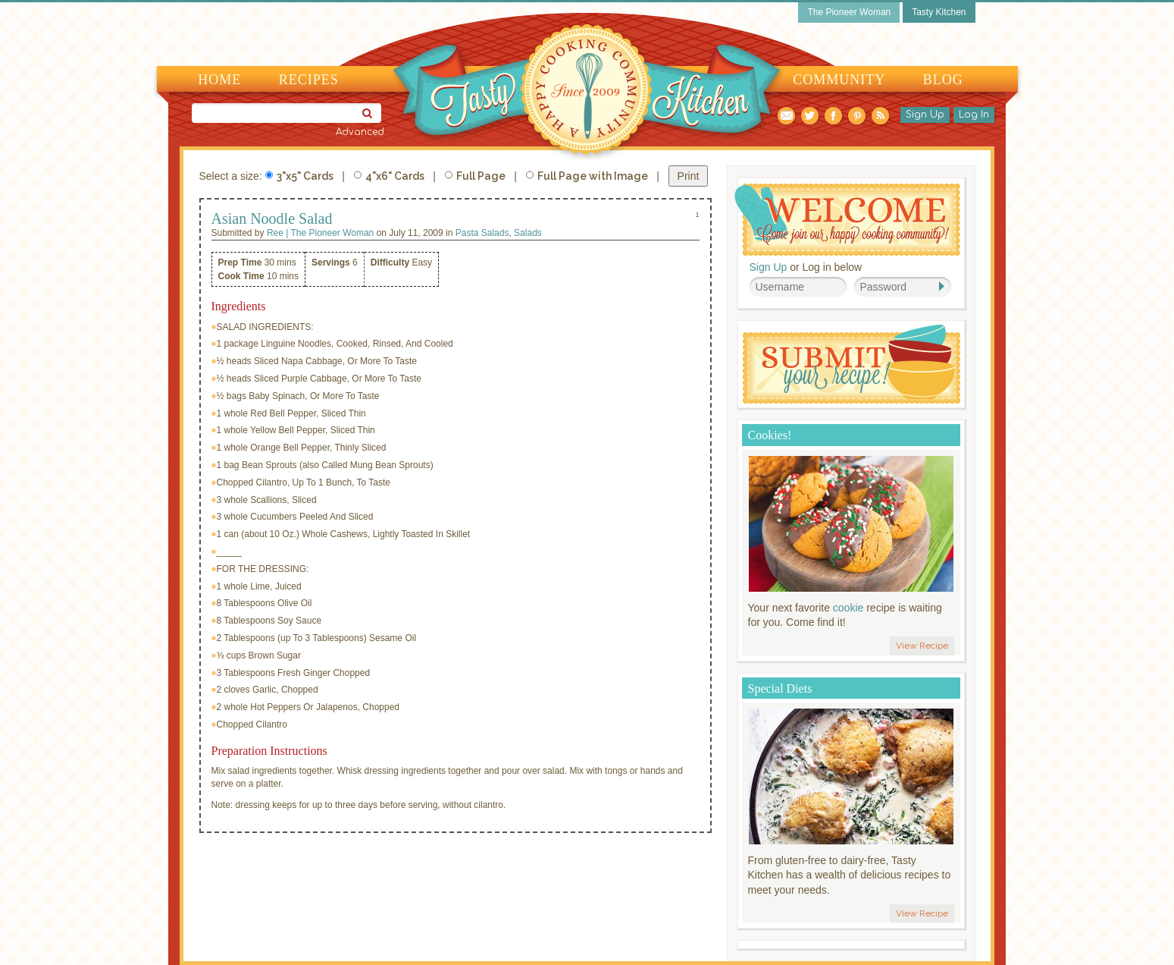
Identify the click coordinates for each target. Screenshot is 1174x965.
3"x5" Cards (299, 176)
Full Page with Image (587, 176)
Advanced (360, 132)
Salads (528, 233)
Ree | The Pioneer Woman (320, 233)
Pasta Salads (482, 233)
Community (839, 79)
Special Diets (780, 688)
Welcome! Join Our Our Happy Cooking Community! (847, 220)
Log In (974, 114)
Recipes (309, 79)
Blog (943, 79)
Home (219, 79)
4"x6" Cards (389, 176)
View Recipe (922, 645)
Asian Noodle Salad (272, 218)
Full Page (475, 176)
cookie (848, 608)
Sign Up (925, 114)
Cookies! (770, 435)
